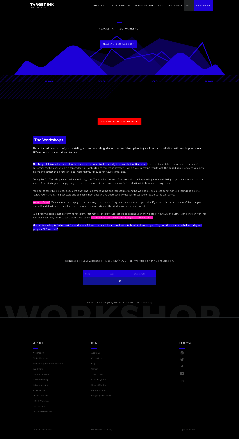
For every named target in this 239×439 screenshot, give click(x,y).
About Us (95, 353)
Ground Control (98, 385)
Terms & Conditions (42, 429)
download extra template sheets (119, 121)
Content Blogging (41, 374)
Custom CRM (39, 406)
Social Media (39, 390)
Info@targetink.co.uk (101, 396)
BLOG (160, 5)
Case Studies (175, 5)
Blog (93, 363)
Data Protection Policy (101, 429)
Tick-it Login (97, 374)
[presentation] (97, 291)
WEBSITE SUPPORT (144, 5)
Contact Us (96, 358)
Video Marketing (40, 385)
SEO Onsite (38, 369)
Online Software (40, 396)
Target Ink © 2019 (187, 429)
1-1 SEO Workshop (41, 401)
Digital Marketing (41, 358)
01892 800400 (203, 5)
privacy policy (146, 302)
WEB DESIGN (99, 5)
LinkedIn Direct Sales (42, 412)
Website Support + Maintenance (48, 363)
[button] (120, 5)
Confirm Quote (98, 379)
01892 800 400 (98, 390)
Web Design (38, 353)
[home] (40, 5)
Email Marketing (40, 379)
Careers (95, 369)
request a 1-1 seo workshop (118, 44)
